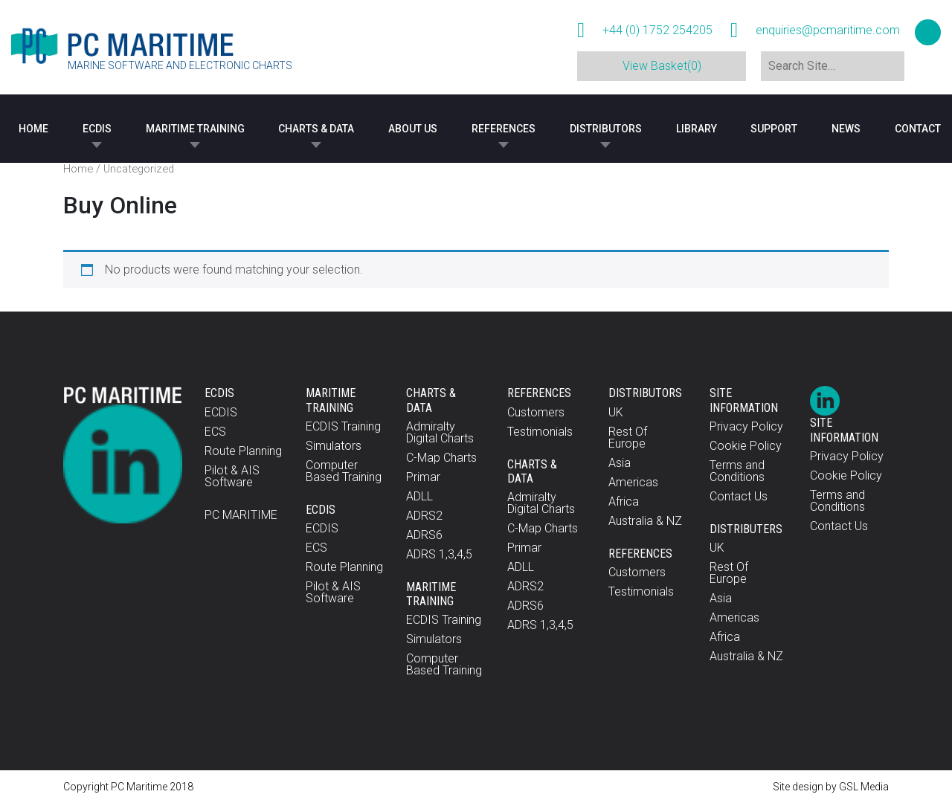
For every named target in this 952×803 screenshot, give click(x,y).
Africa (623, 501)
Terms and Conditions (737, 471)
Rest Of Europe (627, 438)
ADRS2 (424, 516)
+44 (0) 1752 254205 (657, 30)
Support (773, 129)
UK (615, 412)
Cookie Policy (746, 446)
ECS (215, 432)
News (846, 129)
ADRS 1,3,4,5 (439, 554)
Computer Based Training (344, 471)
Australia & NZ (645, 521)
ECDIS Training (343, 426)
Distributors (606, 129)
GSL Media (864, 787)
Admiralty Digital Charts (440, 432)
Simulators (333, 446)
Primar (423, 477)
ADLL (419, 496)
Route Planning (243, 451)
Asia (619, 463)
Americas (633, 482)
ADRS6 (424, 535)
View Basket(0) (662, 66)
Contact (918, 129)
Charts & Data (316, 129)
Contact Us (739, 496)
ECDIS (97, 129)
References (504, 129)
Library (696, 129)
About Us (412, 129)
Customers (536, 412)
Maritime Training (195, 129)
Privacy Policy (746, 426)
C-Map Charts (441, 458)
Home (33, 129)
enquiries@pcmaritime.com (828, 30)
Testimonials (540, 432)
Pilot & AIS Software (232, 476)
